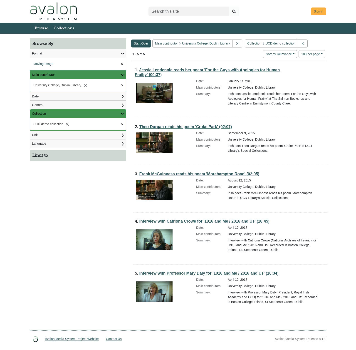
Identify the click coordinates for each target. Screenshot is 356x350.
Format (37, 53)
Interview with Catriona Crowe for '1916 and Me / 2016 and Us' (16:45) (204, 221)
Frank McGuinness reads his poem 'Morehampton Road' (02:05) (199, 174)
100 (310, 54)
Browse (41, 28)
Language (39, 143)
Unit (35, 135)
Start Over (141, 43)
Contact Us (114, 339)
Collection (39, 113)
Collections (64, 28)
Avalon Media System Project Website (72, 339)
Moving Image (43, 64)
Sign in (319, 11)
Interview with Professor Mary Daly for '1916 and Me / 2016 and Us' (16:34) (208, 273)
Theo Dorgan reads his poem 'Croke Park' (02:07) (185, 126)
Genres (37, 105)
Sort (279, 54)
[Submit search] (234, 11)
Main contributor (43, 75)
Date (35, 96)
